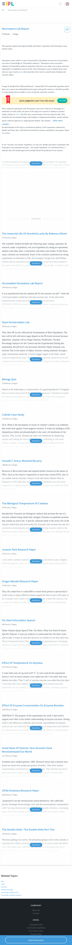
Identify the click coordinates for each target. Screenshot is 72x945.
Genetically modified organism (11, 878)
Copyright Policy (36, 911)
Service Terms (36, 923)
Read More (36, 246)
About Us (36, 896)
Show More (36, 146)
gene (19, 72)
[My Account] (68, 4)
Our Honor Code (36, 917)
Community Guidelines (36, 914)
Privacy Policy (36, 920)
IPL (3, 10)
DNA (66, 98)
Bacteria (4, 870)
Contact (36, 900)
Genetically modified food (10, 875)
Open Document (36, 940)
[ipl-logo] (10, 5)
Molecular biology (7, 872)
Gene (3, 867)
